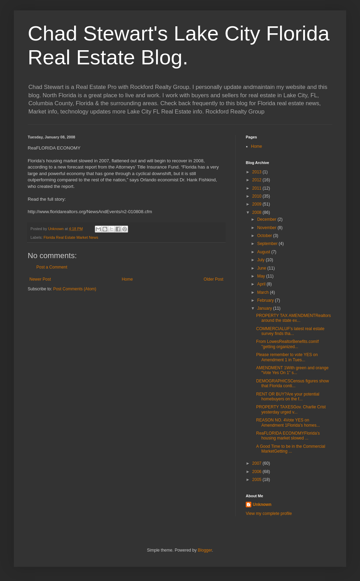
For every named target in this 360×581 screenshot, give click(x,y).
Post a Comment (51, 267)
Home (127, 279)
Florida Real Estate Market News (71, 237)
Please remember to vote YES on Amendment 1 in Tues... (287, 357)
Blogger (205, 550)
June (262, 268)
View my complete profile (269, 513)
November (267, 227)
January (265, 308)
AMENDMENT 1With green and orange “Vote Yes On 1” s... (292, 370)
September (268, 243)
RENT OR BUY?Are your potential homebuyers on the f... (288, 396)
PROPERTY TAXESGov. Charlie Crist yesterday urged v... (291, 409)
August (264, 251)
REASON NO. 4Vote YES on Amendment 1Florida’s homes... (288, 422)
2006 (257, 471)
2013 (257, 172)
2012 (257, 180)
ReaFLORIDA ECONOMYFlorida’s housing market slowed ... (288, 436)
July (261, 259)
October (265, 235)
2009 (257, 204)
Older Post (213, 279)
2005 (257, 479)
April (262, 284)
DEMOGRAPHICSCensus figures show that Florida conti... (292, 383)
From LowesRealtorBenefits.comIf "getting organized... (287, 344)
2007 (257, 463)
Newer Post (40, 279)
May (261, 276)
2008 (257, 212)
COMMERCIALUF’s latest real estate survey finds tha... (290, 331)
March (263, 292)
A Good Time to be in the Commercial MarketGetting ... (290, 449)
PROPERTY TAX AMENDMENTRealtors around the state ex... (293, 318)
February (266, 300)
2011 (257, 188)
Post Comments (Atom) (74, 289)
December (267, 219)
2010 (257, 196)
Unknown (262, 504)
